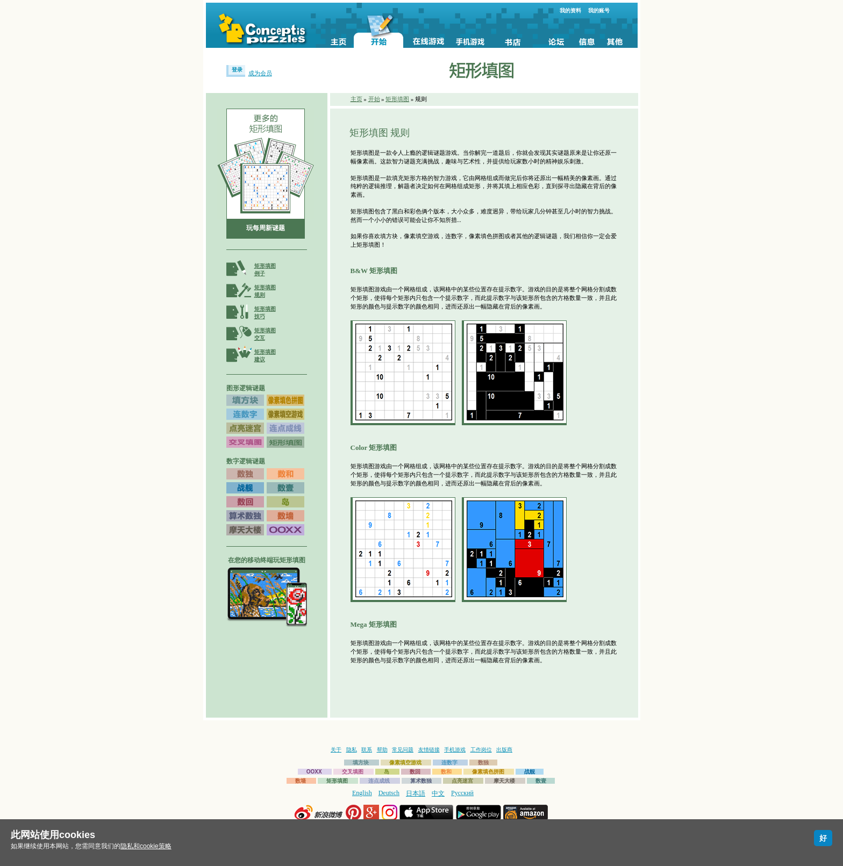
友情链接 (429, 750)
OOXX (314, 772)
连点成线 (379, 781)
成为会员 (260, 73)
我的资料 (570, 10)
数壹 (540, 781)
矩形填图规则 (265, 291)
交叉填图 (352, 772)
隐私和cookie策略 (146, 846)
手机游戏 (455, 750)
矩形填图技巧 (265, 312)
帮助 (382, 750)
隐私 (351, 750)
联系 (366, 750)
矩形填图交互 (265, 334)
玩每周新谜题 (265, 228)
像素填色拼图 (488, 772)
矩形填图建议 (265, 355)
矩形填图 (397, 99)
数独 (483, 762)
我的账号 (599, 10)
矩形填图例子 (265, 269)
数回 (415, 772)
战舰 (529, 772)
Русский (462, 793)
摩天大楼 (504, 781)
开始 (374, 99)
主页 (356, 99)
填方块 (361, 762)
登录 (237, 70)
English (362, 793)
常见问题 (402, 750)
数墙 (300, 781)
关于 (336, 750)
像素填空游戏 (405, 762)
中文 (438, 793)
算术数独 (421, 781)
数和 (446, 772)
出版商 (504, 750)
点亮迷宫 (462, 781)
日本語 (415, 793)
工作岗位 (481, 750)
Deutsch (388, 793)
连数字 (449, 762)
